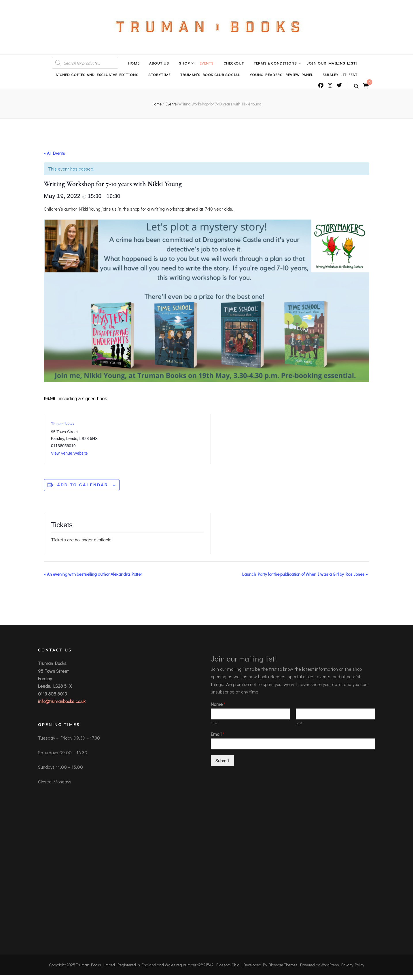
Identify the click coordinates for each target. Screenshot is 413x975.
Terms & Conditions (275, 63)
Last (299, 723)
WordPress (330, 965)
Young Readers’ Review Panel (281, 74)
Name (218, 704)
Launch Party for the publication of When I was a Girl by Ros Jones (305, 574)
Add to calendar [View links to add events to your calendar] (82, 485)
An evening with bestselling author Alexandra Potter (93, 574)
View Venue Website (69, 453)
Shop (184, 63)
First (214, 723)
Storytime (159, 74)
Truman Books (62, 424)
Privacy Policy (352, 965)
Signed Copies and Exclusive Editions (97, 74)
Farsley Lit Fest (340, 74)
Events (207, 63)
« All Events (54, 153)
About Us (159, 63)
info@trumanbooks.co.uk (62, 701)
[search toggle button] (356, 86)
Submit (222, 760)
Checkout (233, 63)
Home (133, 63)
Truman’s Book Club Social (210, 74)
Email (217, 734)
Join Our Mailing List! (332, 63)
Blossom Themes (283, 965)
